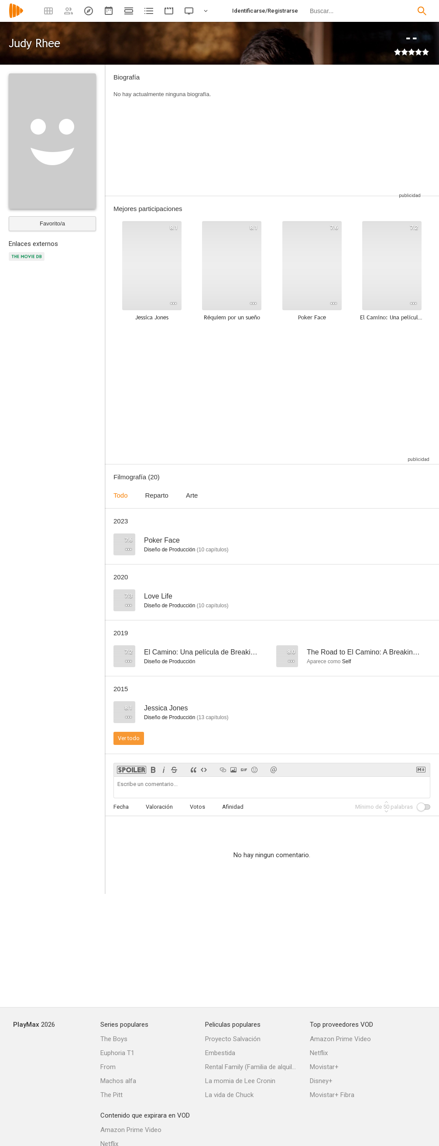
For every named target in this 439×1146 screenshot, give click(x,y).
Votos (197, 806)
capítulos (213, 550)
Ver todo (129, 738)
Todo (120, 495)
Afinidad (233, 806)
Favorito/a (52, 223)
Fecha (121, 806)
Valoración (159, 806)
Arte (192, 495)
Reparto (156, 495)
